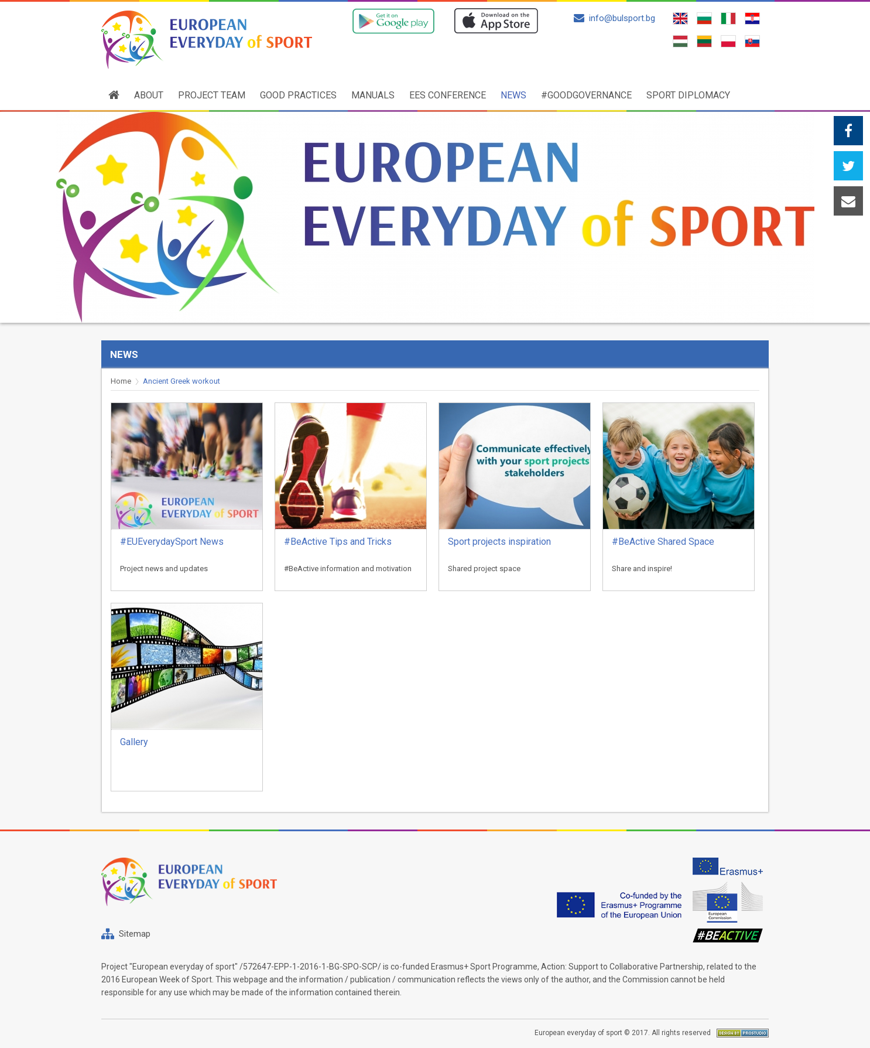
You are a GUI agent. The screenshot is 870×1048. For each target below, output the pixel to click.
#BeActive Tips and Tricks (338, 541)
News (513, 95)
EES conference (447, 95)
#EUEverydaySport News (172, 541)
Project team (211, 95)
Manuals (373, 95)
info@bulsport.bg (614, 18)
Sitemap (134, 933)
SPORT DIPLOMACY (688, 95)
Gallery (134, 741)
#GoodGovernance (586, 95)
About (148, 95)
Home (121, 381)
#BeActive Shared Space (663, 541)
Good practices (298, 95)
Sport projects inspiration (499, 541)
